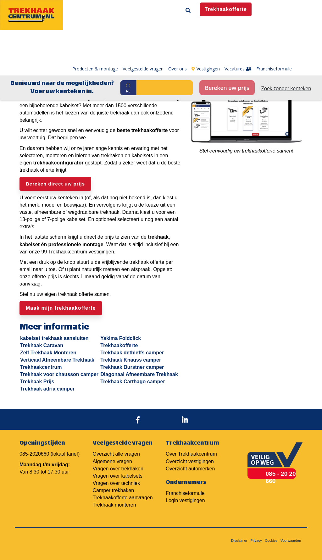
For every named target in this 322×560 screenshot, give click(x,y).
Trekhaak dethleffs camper (132, 352)
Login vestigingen (185, 500)
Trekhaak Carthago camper (132, 381)
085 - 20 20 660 (281, 477)
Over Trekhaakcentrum (191, 454)
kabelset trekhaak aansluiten (54, 338)
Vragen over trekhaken (118, 468)
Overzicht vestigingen (190, 461)
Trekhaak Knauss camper (130, 360)
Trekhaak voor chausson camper (59, 374)
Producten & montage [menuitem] (95, 28)
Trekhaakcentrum (41, 367)
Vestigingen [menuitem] (206, 28)
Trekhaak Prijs (37, 381)
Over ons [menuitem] (177, 28)
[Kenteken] (164, 47)
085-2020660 (34, 454)
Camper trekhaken (113, 490)
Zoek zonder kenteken (286, 48)
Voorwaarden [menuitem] (290, 540)
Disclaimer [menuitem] (239, 540)
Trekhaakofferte (119, 345)
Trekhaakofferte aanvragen (123, 497)
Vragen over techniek (116, 483)
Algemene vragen (112, 461)
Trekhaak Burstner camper (132, 367)
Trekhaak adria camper (47, 388)
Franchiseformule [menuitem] (274, 28)
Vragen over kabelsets (118, 476)
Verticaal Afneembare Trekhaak (57, 360)
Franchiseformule (185, 493)
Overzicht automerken (190, 468)
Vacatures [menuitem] (238, 28)
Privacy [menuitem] (256, 540)
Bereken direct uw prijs (55, 183)
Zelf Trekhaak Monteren (48, 352)
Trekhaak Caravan (41, 345)
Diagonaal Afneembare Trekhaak (139, 374)
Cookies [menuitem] (271, 540)
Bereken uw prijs (227, 47)
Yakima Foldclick (120, 338)
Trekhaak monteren (114, 504)
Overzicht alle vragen (116, 454)
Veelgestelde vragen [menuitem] (143, 28)
